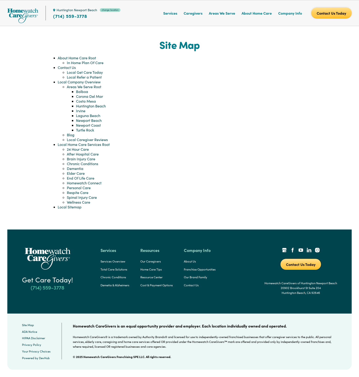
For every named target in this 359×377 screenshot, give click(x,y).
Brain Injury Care (81, 158)
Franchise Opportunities (200, 269)
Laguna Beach (88, 115)
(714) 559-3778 (70, 16)
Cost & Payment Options (156, 285)
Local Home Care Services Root (84, 144)
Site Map (28, 325)
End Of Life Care (80, 178)
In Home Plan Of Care (85, 62)
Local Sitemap (70, 207)
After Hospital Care (83, 154)
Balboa (82, 91)
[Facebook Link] (292, 250)
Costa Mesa (86, 101)
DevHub (44, 358)
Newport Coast (88, 125)
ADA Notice (29, 332)
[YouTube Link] (301, 250)
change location (110, 9)
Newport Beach (89, 120)
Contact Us (67, 67)
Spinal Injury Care (82, 197)
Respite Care (77, 192)
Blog (70, 134)
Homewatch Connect (84, 182)
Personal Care (79, 187)
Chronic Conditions (82, 163)
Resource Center (151, 277)
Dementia (75, 168)
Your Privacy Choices (36, 351)
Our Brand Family (195, 277)
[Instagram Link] (317, 250)
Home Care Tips (151, 269)
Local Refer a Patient (84, 77)
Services (170, 13)
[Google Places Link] (284, 250)
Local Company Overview (79, 81)
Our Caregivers (150, 261)
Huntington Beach (91, 106)
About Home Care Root (77, 57)
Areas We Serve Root (84, 86)
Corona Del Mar (89, 96)
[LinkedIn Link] (309, 250)
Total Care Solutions (114, 269)
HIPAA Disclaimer (33, 338)
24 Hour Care (78, 149)
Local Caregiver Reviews (87, 139)
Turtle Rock (85, 130)
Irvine (80, 110)
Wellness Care (78, 202)
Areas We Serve (222, 13)
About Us (190, 261)
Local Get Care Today (85, 72)
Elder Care (76, 173)
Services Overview (113, 261)
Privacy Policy (31, 345)
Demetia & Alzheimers (115, 285)
